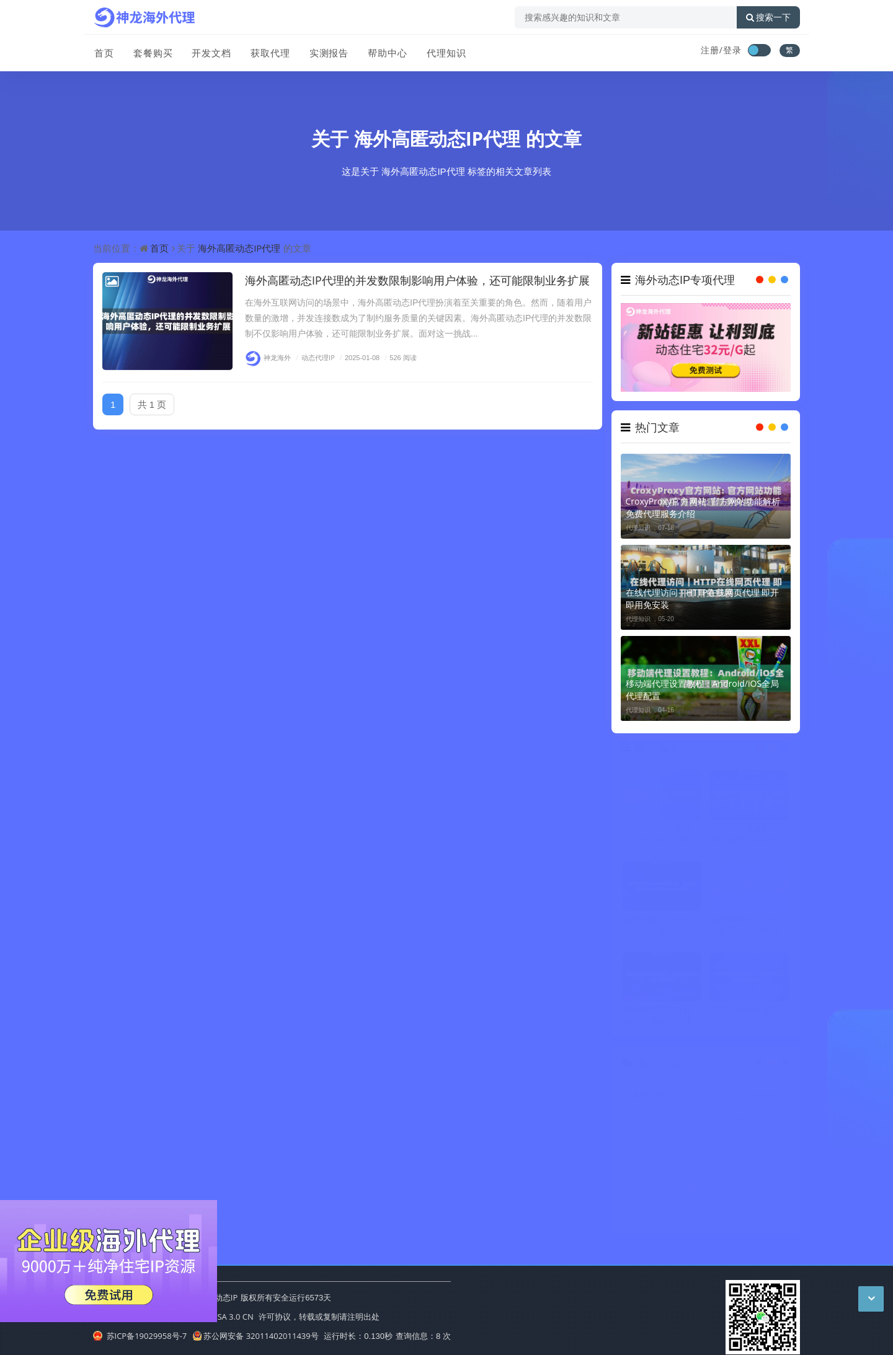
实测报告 (326, 51)
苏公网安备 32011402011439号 (255, 1335)
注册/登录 (721, 50)
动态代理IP (314, 357)
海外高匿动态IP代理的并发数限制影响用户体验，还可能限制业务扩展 (417, 280)
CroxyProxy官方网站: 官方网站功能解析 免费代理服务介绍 (703, 507)
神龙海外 (268, 357)
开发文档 (209, 51)
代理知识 (443, 51)
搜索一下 (768, 17)
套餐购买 (151, 51)
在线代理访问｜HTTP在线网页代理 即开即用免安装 (703, 598)
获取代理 (268, 51)
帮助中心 (384, 51)
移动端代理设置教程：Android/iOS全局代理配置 (702, 689)
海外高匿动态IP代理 (437, 138)
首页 (103, 51)
